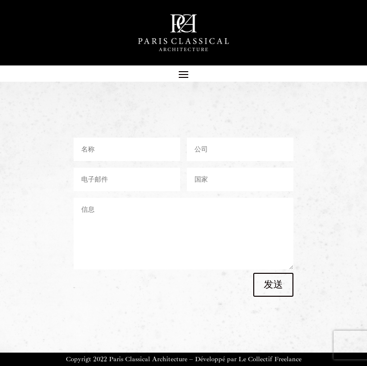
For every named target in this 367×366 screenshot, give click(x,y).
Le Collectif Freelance (270, 359)
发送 (273, 285)
